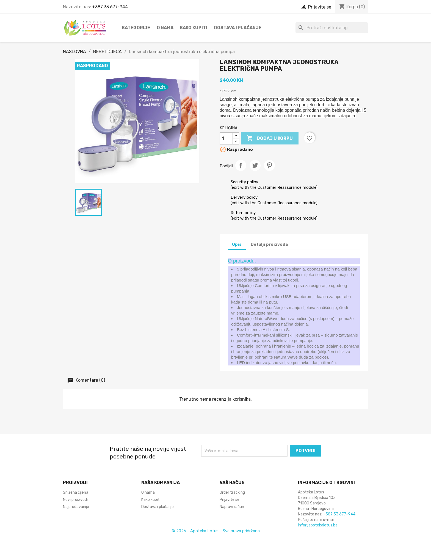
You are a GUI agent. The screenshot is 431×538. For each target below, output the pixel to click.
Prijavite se (229, 499)
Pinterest (269, 165)
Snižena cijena (75, 492)
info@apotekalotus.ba (318, 525)
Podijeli (240, 165)
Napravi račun (232, 506)
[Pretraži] (331, 27)
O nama (165, 27)
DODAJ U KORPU (270, 138)
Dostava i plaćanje (237, 27)
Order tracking (232, 492)
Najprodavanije (76, 506)
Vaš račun (232, 482)
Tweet (255, 165)
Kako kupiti (193, 27)
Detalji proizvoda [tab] (269, 244)
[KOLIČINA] (226, 138)
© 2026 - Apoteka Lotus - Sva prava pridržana (216, 530)
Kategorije (136, 27)
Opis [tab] (237, 244)
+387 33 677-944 (110, 6)
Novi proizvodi (75, 499)
